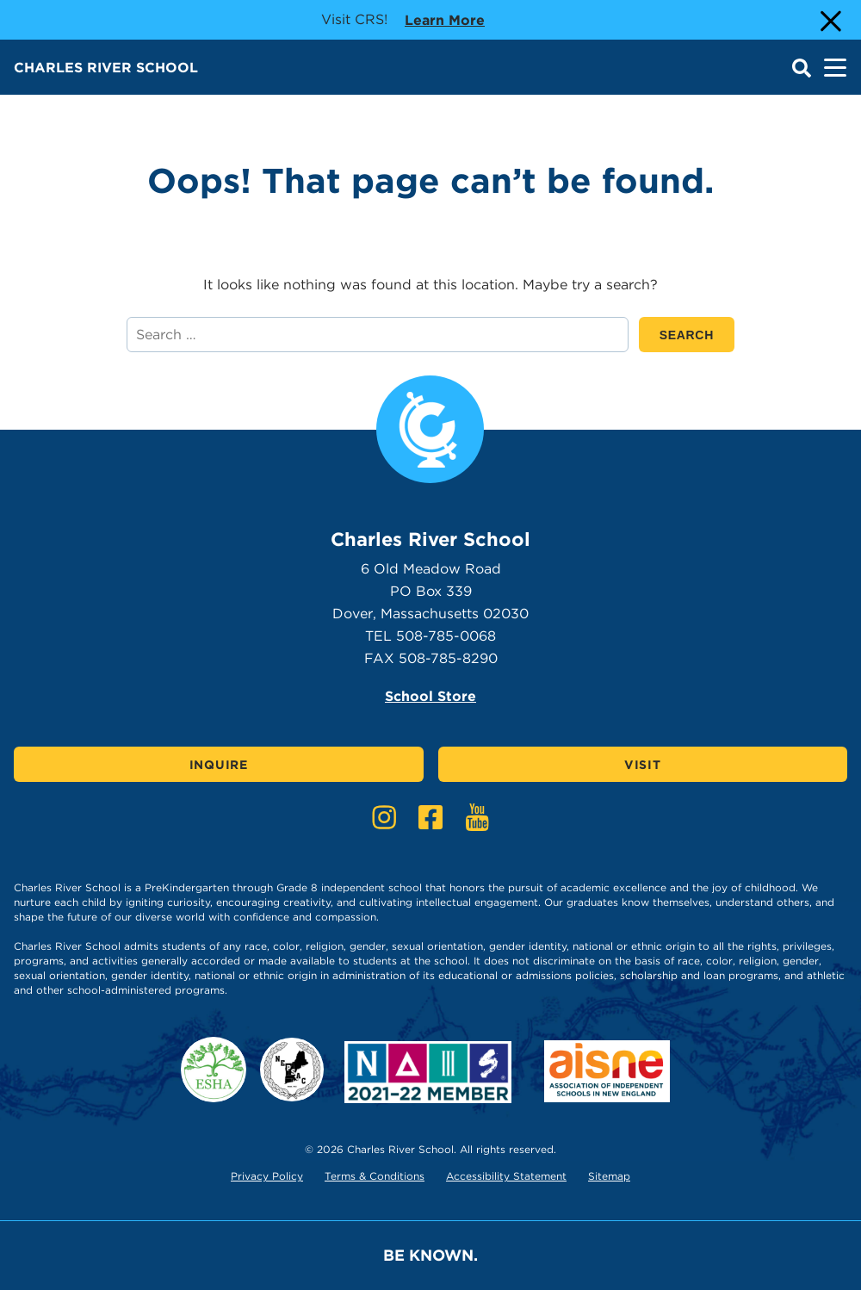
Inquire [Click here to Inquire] (218, 765)
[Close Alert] (829, 20)
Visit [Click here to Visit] (642, 765)
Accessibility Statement (506, 1175)
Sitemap (609, 1175)
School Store (430, 696)
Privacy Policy (267, 1175)
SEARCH (697, 334)
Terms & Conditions (374, 1175)
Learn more (445, 18)
